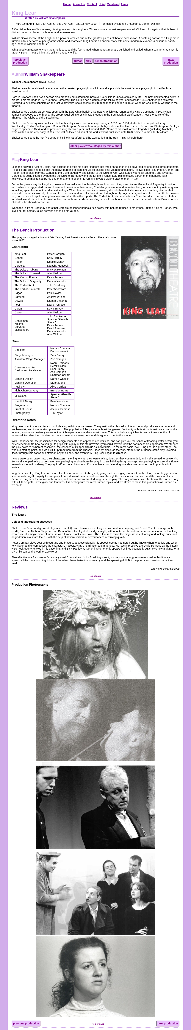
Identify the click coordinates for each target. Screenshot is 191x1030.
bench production (106, 60)
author (77, 60)
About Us (79, 4)
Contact (92, 4)
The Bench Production (33, 230)
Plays (124, 4)
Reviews (20, 507)
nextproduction (171, 61)
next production (168, 1023)
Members (113, 4)
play (88, 60)
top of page (95, 218)
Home (67, 4)
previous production (26, 1023)
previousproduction (20, 61)
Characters (20, 247)
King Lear (25, 159)
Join (102, 4)
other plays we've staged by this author (96, 146)
